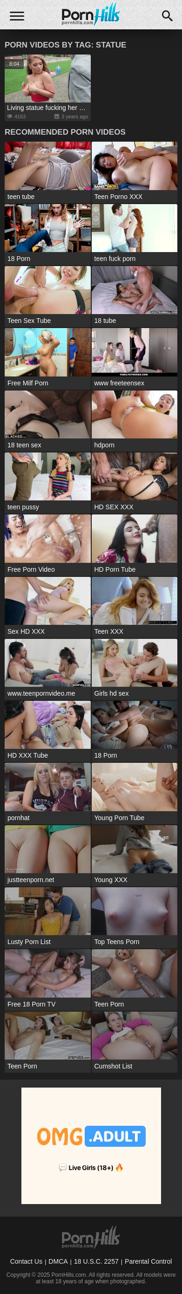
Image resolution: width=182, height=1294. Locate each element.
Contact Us (26, 1261)
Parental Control (148, 1261)
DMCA (57, 1261)
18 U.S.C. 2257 (96, 1261)
